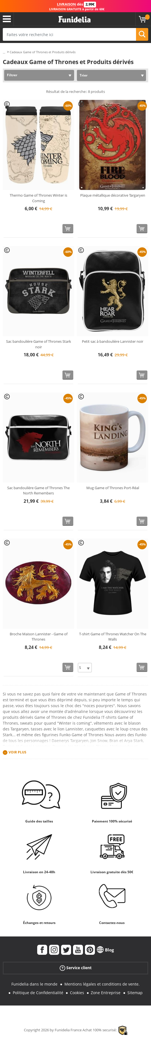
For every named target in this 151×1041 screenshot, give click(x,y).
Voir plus (17, 752)
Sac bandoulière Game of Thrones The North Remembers (38, 490)
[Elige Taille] (85, 667)
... (4, 52)
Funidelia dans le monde (34, 984)
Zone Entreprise (105, 992)
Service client (76, 968)
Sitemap (135, 992)
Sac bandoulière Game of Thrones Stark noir (38, 344)
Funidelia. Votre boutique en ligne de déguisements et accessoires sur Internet (74, 19)
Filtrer (12, 75)
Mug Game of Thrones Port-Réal (112, 487)
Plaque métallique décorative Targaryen (112, 195)
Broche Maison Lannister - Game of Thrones (38, 636)
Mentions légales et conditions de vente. (102, 984)
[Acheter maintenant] (67, 228)
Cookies (77, 992)
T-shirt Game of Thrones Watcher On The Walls (112, 636)
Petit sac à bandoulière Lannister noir (112, 341)
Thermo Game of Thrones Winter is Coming (38, 198)
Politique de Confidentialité (38, 992)
